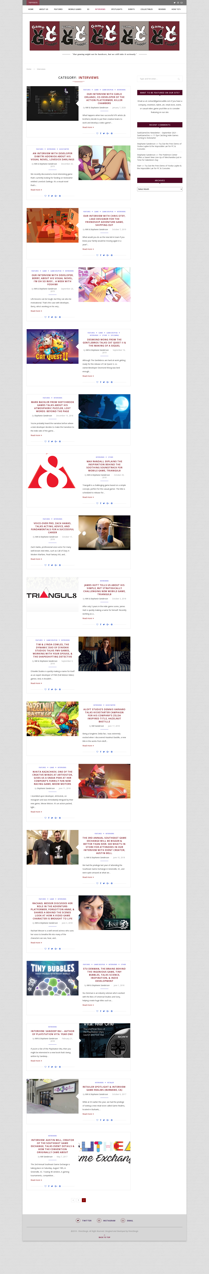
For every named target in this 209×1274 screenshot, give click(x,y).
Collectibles (147, 9)
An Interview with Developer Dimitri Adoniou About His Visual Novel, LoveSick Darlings (52, 158)
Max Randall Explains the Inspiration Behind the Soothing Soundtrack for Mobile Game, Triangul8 (104, 476)
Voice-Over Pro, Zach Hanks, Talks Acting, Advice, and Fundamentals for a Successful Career (52, 538)
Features (58, 9)
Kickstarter (64, 150)
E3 (88, 9)
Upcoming (115, 341)
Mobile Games (75, 9)
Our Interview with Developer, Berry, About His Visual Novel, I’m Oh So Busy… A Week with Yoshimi (52, 285)
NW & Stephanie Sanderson (96, 108)
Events (131, 9)
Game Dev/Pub (108, 90)
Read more (88, 128)
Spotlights (116, 9)
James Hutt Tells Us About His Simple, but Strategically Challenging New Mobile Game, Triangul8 (104, 600)
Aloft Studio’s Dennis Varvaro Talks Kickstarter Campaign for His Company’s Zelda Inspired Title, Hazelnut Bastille (104, 728)
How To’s (176, 9)
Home (30, 9)
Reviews (162, 9)
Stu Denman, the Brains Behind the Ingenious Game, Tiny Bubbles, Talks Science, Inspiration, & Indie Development (104, 997)
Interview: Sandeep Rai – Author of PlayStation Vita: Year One (52, 1057)
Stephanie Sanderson (43, 425)
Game (96, 90)
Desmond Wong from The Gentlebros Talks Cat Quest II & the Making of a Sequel (104, 348)
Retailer (110, 1108)
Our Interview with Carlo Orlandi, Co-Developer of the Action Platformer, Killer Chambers (104, 99)
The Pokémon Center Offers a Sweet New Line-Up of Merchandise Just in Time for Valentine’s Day (159, 157)
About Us (43, 9)
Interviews (100, 9)
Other (104, 341)
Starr (139, 165)
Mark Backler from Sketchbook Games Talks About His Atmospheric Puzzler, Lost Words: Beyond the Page (52, 414)
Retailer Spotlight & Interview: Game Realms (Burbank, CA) (104, 1116)
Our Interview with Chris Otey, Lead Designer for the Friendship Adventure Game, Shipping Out (104, 225)
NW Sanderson (98, 739)
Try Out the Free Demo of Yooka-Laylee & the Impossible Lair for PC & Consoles (159, 146)
